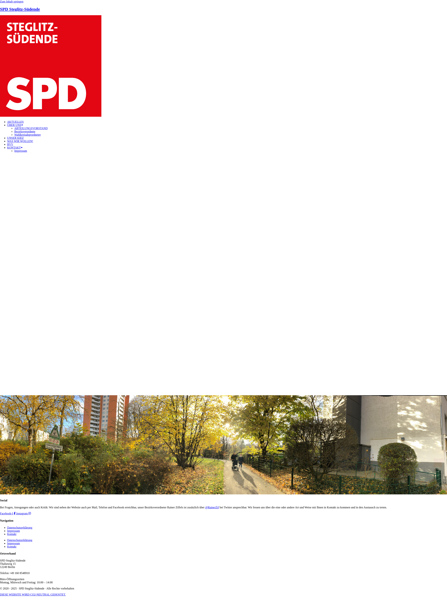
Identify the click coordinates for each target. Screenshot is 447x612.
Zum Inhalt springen (11, 1)
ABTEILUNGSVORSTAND (31, 128)
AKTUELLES (15, 121)
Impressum (20, 150)
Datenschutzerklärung (19, 527)
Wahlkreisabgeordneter (27, 134)
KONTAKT (15, 147)
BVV (10, 144)
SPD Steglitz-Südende (20, 9)
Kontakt (11, 534)
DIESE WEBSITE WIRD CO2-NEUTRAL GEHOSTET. (33, 594)
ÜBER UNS (15, 125)
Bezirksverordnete (24, 131)
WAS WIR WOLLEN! (20, 141)
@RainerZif (212, 507)
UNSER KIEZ (15, 137)
